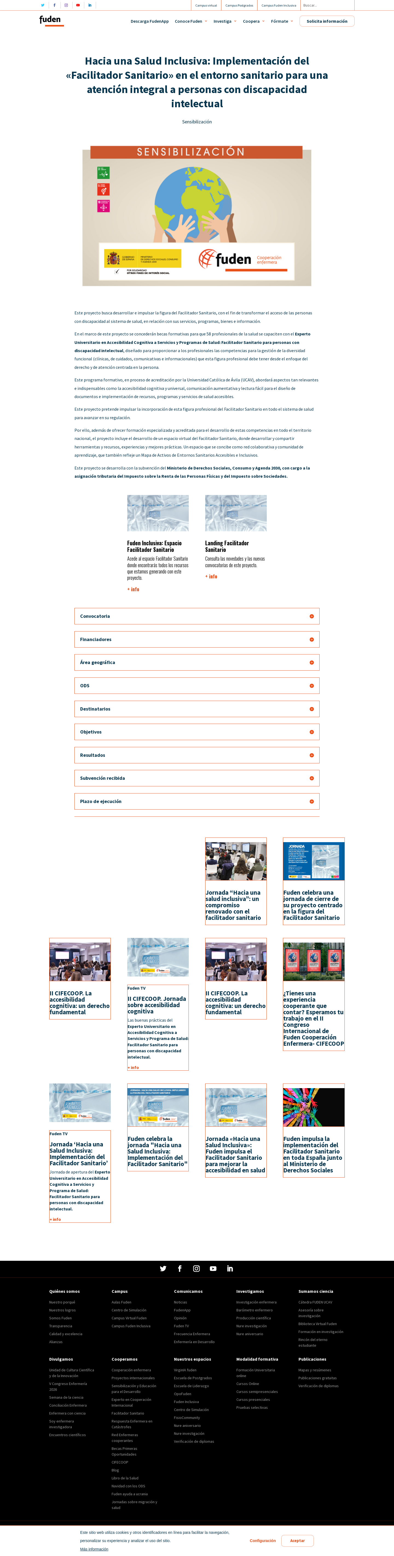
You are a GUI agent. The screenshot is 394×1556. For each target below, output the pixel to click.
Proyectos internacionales (133, 1377)
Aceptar (297, 1540)
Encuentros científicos (67, 1434)
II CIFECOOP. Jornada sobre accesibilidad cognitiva (157, 1005)
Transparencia (60, 1325)
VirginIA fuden (185, 1369)
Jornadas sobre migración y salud (134, 1504)
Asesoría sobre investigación (311, 1313)
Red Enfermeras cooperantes (125, 1437)
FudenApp (182, 1310)
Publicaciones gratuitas (318, 1377)
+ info (133, 589)
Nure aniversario (249, 1333)
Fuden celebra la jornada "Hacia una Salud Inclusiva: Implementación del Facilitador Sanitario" (158, 1151)
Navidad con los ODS (128, 1485)
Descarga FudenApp (150, 21)
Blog (115, 1470)
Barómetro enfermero (254, 1310)
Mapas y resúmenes (315, 1369)
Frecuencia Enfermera (192, 1333)
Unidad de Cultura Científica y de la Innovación (71, 1372)
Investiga (222, 21)
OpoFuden (182, 1393)
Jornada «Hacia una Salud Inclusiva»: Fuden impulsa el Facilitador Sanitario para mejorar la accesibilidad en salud (235, 1154)
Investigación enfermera (256, 1302)
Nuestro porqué (62, 1302)
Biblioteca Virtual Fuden (318, 1323)
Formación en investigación (321, 1331)
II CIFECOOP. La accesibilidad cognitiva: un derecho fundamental (80, 1002)
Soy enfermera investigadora (61, 1424)
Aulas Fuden (121, 1302)
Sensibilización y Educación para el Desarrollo (134, 1388)
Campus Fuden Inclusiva (131, 1325)
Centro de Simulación (129, 1310)
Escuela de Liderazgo (191, 1385)
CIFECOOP (120, 1462)
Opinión (180, 1317)
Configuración (262, 1540)
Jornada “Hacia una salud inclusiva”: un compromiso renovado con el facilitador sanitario (233, 905)
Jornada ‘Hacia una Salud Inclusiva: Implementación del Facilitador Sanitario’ (79, 1153)
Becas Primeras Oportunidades (124, 1451)
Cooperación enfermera (131, 1369)
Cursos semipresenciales (257, 1391)
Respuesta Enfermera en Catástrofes (132, 1424)
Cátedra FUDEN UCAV (315, 1302)
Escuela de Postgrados (193, 1377)
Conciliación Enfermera (68, 1405)
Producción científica (253, 1317)
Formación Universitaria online (255, 1372)
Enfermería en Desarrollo (194, 1341)
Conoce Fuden (188, 21)
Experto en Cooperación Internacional (131, 1402)
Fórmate (279, 21)
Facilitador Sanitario (128, 1413)
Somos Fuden (60, 1317)
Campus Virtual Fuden (129, 1317)
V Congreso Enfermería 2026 (68, 1386)
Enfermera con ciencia (67, 1413)
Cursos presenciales (253, 1399)
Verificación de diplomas (194, 1441)
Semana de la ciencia (66, 1397)
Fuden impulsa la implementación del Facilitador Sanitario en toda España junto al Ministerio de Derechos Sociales (312, 1154)
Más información (94, 1549)
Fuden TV (181, 1325)
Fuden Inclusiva (186, 1401)
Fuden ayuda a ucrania (130, 1493)
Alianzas (56, 1341)
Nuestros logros (62, 1310)
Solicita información (327, 21)
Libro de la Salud (125, 1478)
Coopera (251, 21)
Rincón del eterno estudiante (313, 1342)
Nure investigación (251, 1325)
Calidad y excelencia (65, 1333)
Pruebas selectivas (252, 1407)
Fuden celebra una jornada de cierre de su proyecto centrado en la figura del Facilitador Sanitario (313, 905)
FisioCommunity (187, 1417)
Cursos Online (247, 1383)
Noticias (180, 1302)
